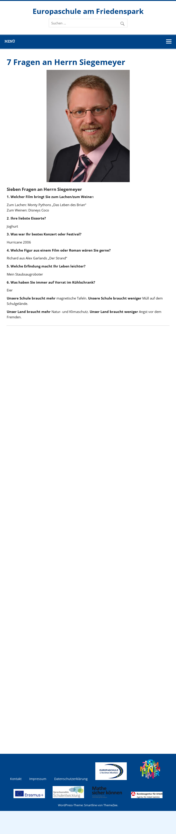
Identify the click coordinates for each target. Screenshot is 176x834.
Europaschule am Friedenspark (88, 11)
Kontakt (16, 778)
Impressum (37, 778)
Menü (9, 41)
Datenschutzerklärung (71, 778)
